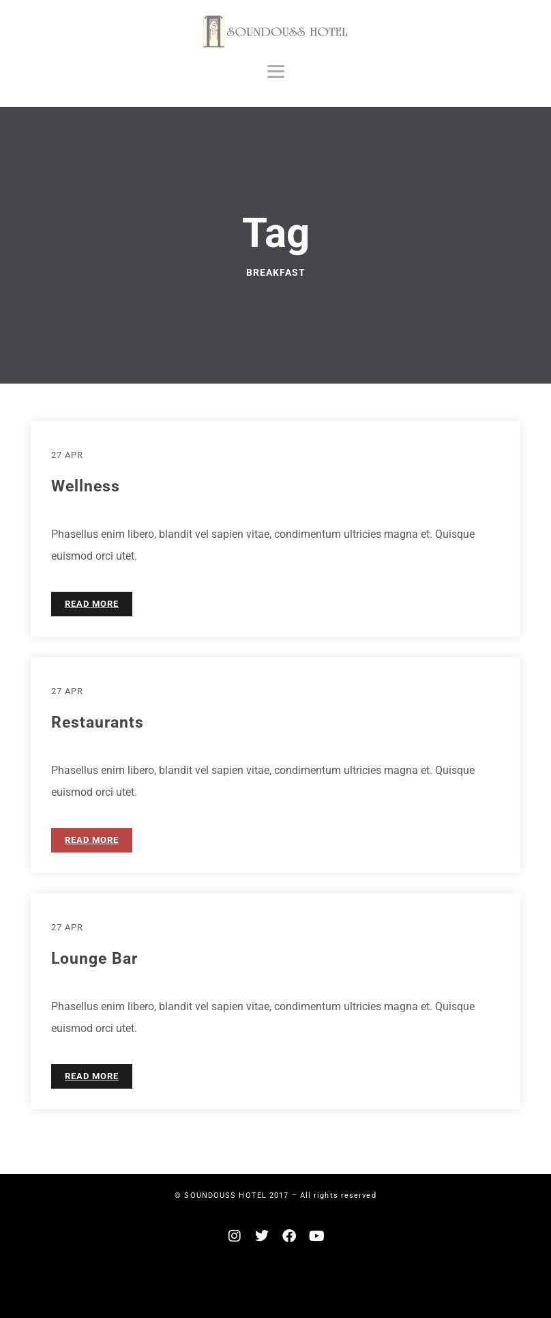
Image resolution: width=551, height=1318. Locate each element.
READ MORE (92, 604)
